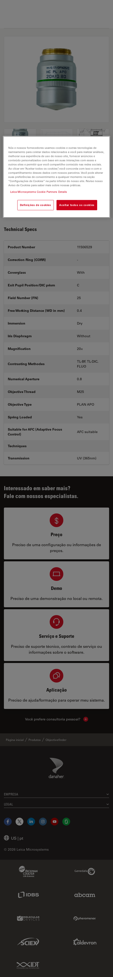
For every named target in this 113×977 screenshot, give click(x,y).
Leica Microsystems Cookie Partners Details (38, 192)
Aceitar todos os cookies (76, 205)
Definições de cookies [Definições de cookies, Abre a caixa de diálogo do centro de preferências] (35, 205)
